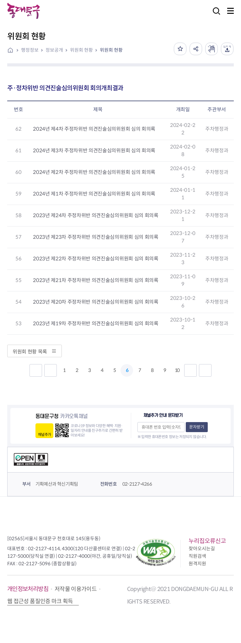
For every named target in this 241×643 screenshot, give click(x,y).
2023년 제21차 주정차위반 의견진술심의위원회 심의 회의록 (95, 280)
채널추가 (44, 434)
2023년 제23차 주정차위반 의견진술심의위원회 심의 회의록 (95, 237)
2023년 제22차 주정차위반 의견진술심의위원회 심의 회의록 (95, 258)
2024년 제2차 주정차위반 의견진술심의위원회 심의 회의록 (94, 172)
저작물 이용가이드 (76, 589)
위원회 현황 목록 (34, 351)
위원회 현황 (81, 50)
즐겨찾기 (180, 49)
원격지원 (197, 564)
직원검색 (197, 556)
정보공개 (54, 50)
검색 (215, 15)
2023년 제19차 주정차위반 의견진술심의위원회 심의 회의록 (95, 323)
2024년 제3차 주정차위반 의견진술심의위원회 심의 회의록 (94, 150)
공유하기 (196, 49)
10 (177, 370)
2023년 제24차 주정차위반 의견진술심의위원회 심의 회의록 (95, 215)
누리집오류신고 (207, 541)
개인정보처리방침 (27, 589)
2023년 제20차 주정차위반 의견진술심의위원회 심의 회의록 (95, 302)
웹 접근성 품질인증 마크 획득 (40, 601)
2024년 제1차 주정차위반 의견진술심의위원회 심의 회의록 (94, 194)
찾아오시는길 (202, 549)
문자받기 (196, 427)
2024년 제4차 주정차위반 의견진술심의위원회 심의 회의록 (94, 129)
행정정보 (30, 50)
